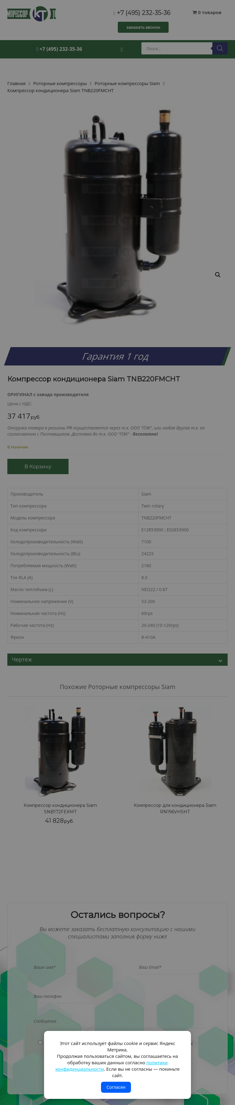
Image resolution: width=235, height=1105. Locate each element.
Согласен (115, 1087)
